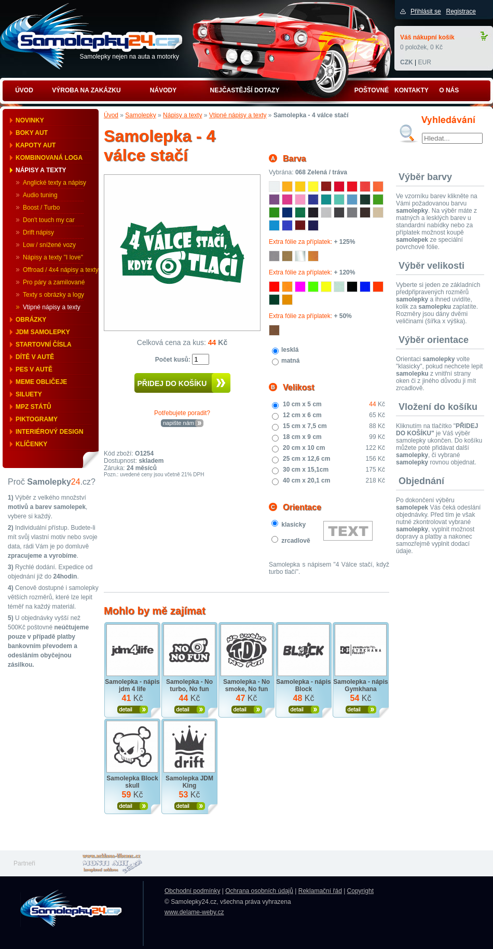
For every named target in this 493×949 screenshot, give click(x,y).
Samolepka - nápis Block (303, 685)
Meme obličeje (41, 382)
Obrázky (31, 319)
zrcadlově (295, 540)
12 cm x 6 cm (302, 415)
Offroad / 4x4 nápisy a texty (61, 269)
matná (290, 360)
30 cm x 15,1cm (305, 469)
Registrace (460, 11)
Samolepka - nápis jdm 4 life (132, 685)
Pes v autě (34, 369)
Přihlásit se (425, 11)
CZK (406, 62)
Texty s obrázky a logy (53, 294)
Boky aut (32, 132)
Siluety (29, 394)
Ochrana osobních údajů (259, 891)
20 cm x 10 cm (304, 447)
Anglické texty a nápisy (54, 182)
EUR (424, 62)
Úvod (111, 115)
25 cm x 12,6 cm (306, 458)
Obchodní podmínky (192, 891)
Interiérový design (50, 431)
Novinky (30, 120)
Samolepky (140, 115)
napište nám (178, 423)
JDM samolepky (43, 332)
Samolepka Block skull (132, 782)
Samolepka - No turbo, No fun (189, 685)
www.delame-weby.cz (194, 912)
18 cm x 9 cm (302, 437)
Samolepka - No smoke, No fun (246, 685)
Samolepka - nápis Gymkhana (360, 685)
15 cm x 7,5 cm (305, 426)
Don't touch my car (49, 220)
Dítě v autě (35, 357)
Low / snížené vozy (49, 245)
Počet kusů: (173, 359)
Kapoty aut (36, 145)
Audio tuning (40, 195)
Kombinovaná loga (49, 157)
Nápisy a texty (41, 170)
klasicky (293, 524)
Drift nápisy (38, 232)
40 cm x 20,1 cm (306, 480)
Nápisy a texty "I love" (53, 257)
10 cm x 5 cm (302, 404)
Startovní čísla (44, 344)
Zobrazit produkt (132, 709)
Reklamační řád (320, 891)
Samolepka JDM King (189, 782)
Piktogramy (37, 419)
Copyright (360, 891)
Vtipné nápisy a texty (51, 307)
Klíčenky (31, 444)
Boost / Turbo (41, 207)
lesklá (289, 349)
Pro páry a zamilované (54, 282)
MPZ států (33, 406)
